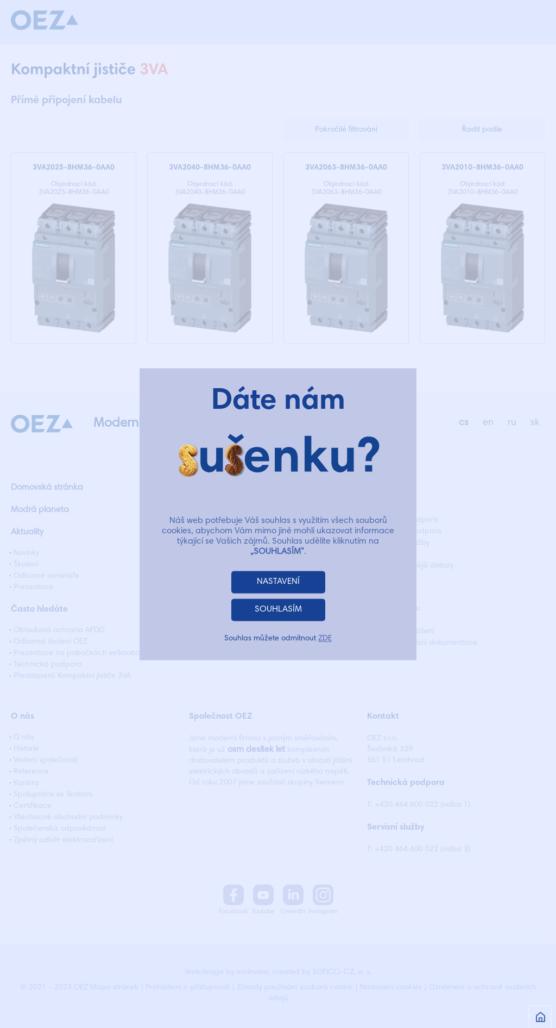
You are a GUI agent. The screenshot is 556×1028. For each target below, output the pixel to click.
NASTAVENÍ (278, 581)
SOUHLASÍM (278, 609)
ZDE (325, 639)
